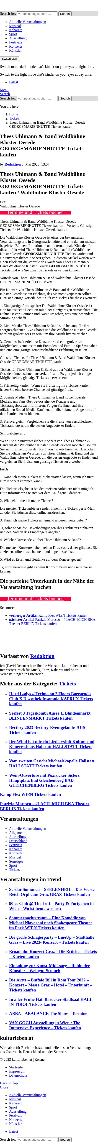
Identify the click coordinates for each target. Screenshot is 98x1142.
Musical (15, 26)
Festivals (15, 42)
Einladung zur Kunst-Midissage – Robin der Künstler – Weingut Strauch (49, 968)
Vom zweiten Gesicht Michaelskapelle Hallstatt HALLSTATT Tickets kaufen (51, 763)
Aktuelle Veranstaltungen (27, 22)
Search (65, 13)
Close (4, 1087)
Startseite (16, 1067)
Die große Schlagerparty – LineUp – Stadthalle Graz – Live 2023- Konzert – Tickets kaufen (51, 940)
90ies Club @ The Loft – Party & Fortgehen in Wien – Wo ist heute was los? (51, 906)
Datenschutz (18, 1075)
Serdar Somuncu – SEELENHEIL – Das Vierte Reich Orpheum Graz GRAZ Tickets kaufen (52, 892)
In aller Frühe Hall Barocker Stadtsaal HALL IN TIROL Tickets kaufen (51, 1002)
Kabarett (15, 30)
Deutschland (18, 841)
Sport (13, 34)
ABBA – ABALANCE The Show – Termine (48, 1013)
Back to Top (9, 1083)
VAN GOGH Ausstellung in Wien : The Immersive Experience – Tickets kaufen (45, 1025)
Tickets (67, 684)
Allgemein (17, 833)
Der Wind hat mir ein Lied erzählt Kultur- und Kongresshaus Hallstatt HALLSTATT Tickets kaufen (51, 746)
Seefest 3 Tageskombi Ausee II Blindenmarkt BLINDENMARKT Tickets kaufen (49, 715)
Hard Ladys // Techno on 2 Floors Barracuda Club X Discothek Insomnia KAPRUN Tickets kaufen (51, 698)
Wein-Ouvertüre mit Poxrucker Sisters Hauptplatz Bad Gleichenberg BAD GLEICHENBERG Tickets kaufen (44, 780)
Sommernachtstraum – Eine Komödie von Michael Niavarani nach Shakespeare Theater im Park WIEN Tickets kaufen (50, 922)
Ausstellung (17, 38)
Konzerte (16, 46)
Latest (13, 82)
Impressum (17, 1071)
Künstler (15, 50)
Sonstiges (16, 861)
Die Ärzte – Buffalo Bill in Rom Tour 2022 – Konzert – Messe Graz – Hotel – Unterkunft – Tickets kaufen (50, 985)
